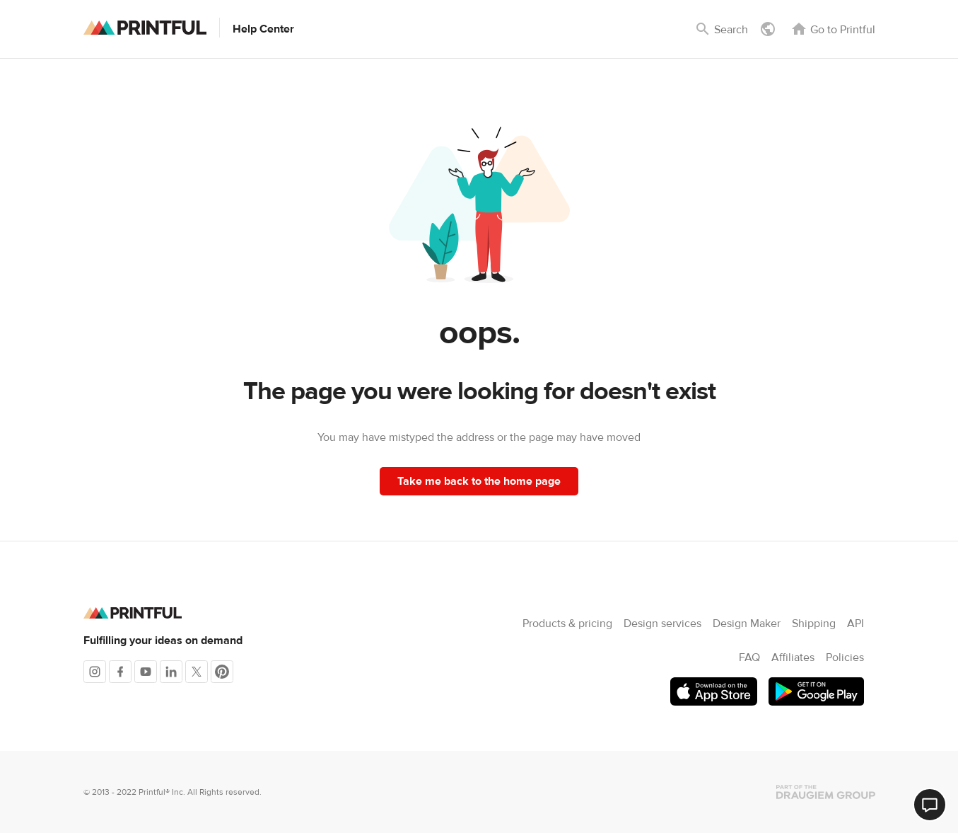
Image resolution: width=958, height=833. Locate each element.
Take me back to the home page (479, 481)
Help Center (263, 29)
